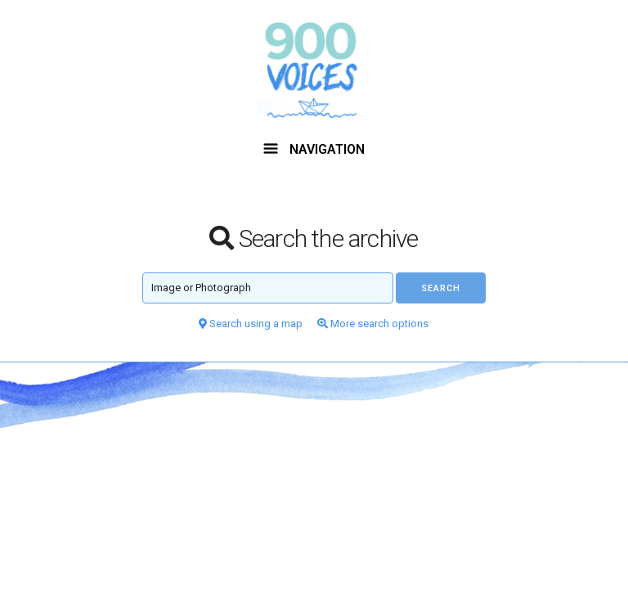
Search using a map (251, 323)
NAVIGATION (314, 149)
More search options (372, 323)
